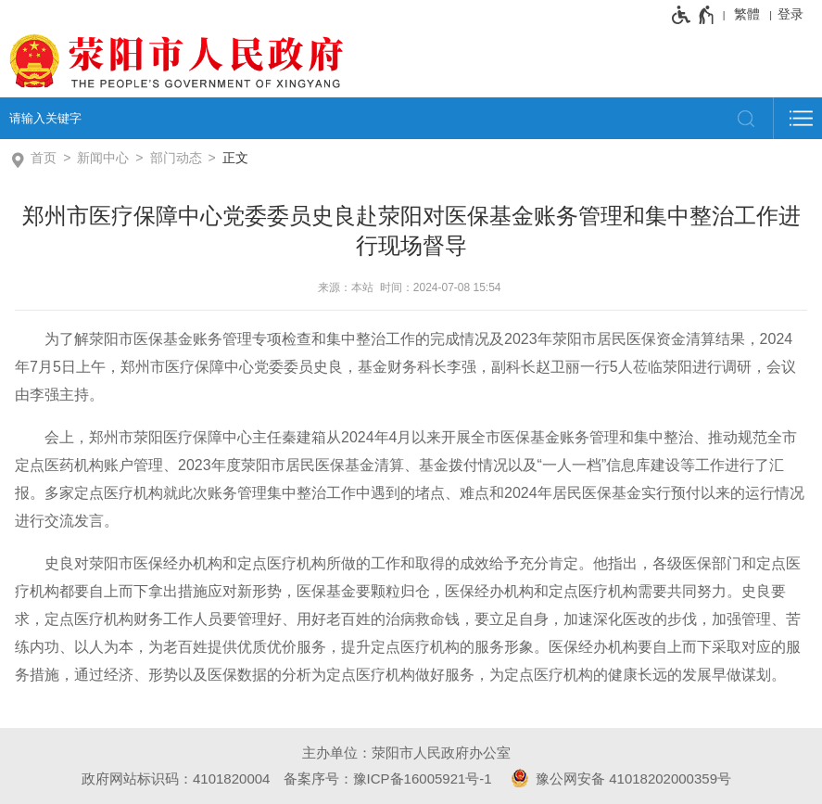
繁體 (747, 13)
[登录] (795, 14)
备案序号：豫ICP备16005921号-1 (388, 778)
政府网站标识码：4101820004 (176, 778)
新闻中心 (103, 157)
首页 (44, 157)
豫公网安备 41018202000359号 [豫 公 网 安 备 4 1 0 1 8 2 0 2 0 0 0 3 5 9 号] (618, 778)
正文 (235, 157)
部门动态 (176, 157)
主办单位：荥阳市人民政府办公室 (406, 752)
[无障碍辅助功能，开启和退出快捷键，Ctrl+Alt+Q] (693, 15)
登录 (790, 13)
